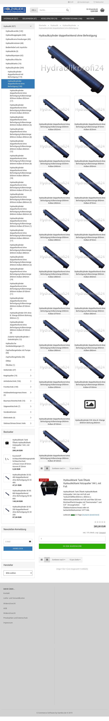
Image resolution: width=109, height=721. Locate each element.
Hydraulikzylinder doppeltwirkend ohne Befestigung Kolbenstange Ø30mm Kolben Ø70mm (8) (21, 160)
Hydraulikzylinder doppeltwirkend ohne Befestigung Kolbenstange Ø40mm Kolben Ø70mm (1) (21, 222)
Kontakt (6, 598)
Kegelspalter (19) (49, 19)
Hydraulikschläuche (14, 60)
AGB (5, 613)
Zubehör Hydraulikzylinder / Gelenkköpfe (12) (19, 338)
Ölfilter (8, 361)
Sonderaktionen (10, 412)
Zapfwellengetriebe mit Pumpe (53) (18, 351)
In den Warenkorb (72, 555)
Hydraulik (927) (11, 19)
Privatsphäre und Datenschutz (15, 622)
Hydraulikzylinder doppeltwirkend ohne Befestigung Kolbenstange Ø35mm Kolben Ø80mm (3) (21, 198)
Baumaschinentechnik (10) (14, 401)
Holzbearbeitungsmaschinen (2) (15, 393)
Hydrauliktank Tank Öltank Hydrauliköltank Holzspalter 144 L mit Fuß (82, 492)
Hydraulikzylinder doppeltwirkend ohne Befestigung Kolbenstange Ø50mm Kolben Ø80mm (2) (21, 261)
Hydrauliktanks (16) (13, 63)
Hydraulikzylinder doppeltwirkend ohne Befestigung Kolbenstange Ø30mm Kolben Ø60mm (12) (20, 146)
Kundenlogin (83, 2)
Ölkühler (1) (10, 365)
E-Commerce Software (46, 717)
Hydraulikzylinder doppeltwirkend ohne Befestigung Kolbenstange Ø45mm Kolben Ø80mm (20, 249)
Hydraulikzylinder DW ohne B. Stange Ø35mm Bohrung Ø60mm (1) (21, 315)
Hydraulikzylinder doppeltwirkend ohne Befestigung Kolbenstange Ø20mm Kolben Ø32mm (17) (20, 95)
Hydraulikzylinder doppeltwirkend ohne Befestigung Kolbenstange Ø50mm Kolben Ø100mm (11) (20, 288)
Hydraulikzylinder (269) (15, 68)
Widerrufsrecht (9, 608)
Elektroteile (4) (9, 418)
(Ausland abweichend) (90, 524)
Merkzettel (98, 2)
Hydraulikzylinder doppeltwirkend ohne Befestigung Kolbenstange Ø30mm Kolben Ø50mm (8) (21, 133)
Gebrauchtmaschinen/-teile (15, 423)
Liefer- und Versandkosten (14, 603)
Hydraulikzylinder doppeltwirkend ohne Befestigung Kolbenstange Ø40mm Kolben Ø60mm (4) (21, 210)
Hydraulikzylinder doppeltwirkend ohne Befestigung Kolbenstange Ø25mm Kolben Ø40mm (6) (21, 121)
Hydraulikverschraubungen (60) (18, 39)
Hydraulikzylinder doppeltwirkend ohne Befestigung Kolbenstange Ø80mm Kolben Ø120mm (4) (20, 327)
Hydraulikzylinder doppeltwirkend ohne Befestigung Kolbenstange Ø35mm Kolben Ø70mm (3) (21, 186)
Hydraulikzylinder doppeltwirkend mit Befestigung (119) (15, 74)
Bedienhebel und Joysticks (16, 47)
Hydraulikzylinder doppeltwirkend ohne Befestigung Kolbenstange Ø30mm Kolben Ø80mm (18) (20, 173)
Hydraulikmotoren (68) (15, 43)
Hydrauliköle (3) (12, 51)
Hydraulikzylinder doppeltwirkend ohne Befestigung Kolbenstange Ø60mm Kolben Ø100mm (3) (20, 303)
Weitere (90, 19)
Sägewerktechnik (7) (12, 406)
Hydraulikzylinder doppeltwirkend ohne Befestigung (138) (16, 83)
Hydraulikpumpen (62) (14, 55)
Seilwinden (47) (29, 19)
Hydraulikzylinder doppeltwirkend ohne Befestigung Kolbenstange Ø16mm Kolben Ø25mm (20, 109)
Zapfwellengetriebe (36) (15, 357)
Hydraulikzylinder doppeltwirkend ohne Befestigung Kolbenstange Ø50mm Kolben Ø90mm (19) (20, 274)
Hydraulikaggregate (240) (16, 35)
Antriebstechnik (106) (72, 19)
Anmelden (18, 549)
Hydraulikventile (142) (14, 31)
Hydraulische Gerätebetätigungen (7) (15, 344)
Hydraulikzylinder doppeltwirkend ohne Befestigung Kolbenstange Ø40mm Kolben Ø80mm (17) (20, 235)
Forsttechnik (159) (11, 387)
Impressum (8, 627)
